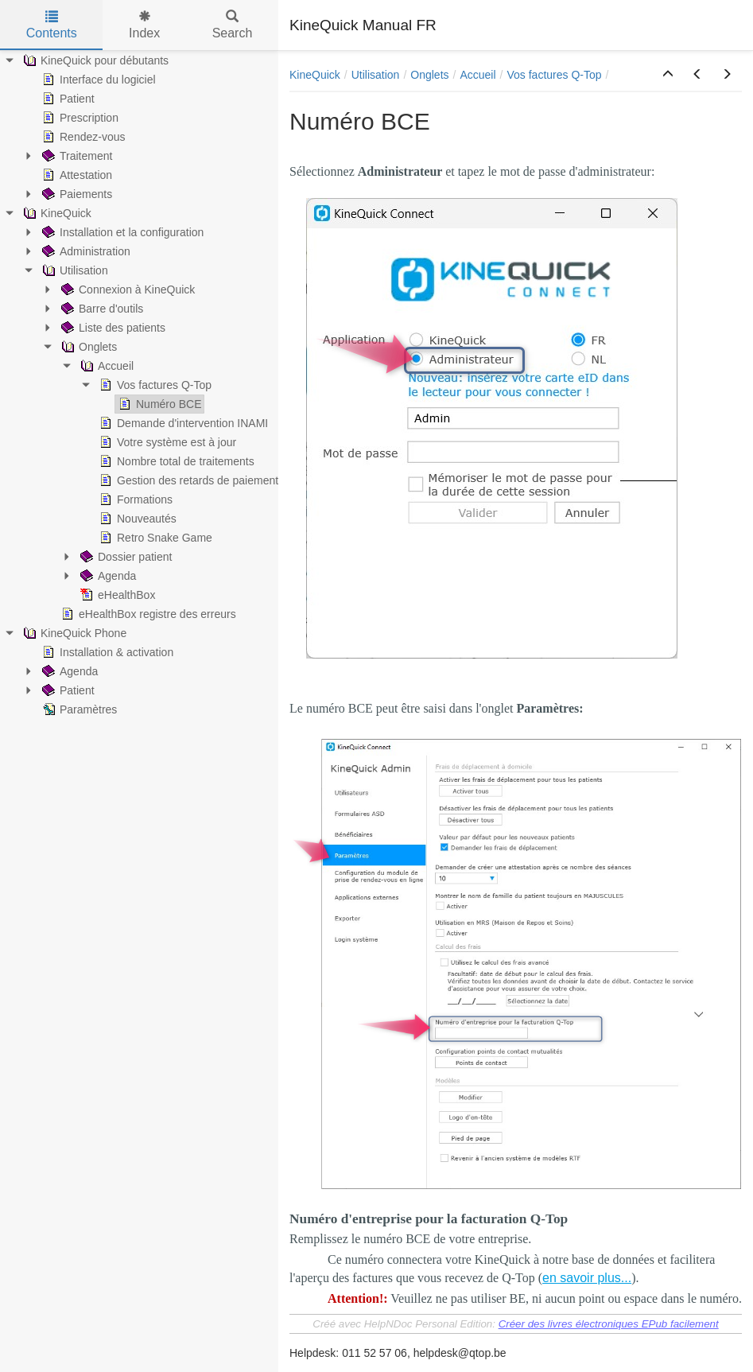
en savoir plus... (586, 1278)
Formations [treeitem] (134, 499)
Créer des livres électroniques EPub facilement (609, 1324)
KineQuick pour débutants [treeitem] (94, 60)
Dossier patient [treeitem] (124, 556)
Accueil (477, 74)
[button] (668, 74)
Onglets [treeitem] (87, 346)
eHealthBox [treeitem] (116, 594)
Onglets (429, 74)
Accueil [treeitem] (105, 365)
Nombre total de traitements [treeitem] (175, 461)
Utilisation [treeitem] (73, 270)
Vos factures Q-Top (554, 74)
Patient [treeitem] (67, 98)
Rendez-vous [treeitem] (82, 136)
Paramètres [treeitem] (78, 709)
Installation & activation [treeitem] (106, 652)
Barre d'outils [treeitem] (100, 308)
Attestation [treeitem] (75, 175)
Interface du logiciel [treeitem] (97, 79)
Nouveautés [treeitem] (136, 518)
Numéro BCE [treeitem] (158, 404)
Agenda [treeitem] (106, 575)
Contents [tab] (51, 25)
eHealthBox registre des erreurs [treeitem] (147, 614)
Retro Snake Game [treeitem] (154, 537)
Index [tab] (144, 25)
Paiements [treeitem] (75, 194)
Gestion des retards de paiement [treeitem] (187, 480)
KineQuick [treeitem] (55, 213)
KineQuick (314, 74)
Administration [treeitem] (84, 251)
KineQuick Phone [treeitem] (73, 633)
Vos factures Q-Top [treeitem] (154, 384)
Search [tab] (232, 25)
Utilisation (375, 74)
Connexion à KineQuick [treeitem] (126, 289)
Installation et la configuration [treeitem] (121, 232)
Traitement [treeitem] (75, 155)
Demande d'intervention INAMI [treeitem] (182, 423)
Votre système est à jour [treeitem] (166, 442)
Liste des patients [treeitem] (111, 327)
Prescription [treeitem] (78, 117)
